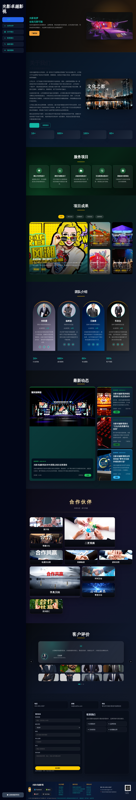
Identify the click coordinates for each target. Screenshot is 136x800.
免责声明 (92, 798)
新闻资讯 (61, 791)
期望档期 (37, 717)
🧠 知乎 (36, 794)
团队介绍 (61, 792)
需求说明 (37, 752)
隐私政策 (82, 798)
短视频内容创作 (76, 792)
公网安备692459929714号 (72, 798)
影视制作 (79, 216)
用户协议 (87, 798)
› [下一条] (130, 661)
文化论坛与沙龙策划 (78, 791)
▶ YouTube (46, 794)
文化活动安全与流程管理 (79, 789)
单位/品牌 (37, 738)
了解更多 (34, 33)
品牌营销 (99, 216)
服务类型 (37, 724)
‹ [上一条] (31, 661)
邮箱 (36, 731)
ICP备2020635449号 (61, 798)
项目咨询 (88, 794)
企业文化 (88, 789)
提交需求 (57, 768)
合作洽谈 (88, 791)
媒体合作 (88, 787)
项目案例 (61, 787)
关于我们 (61, 789)
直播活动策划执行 (77, 787)
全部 (61, 216)
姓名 (36, 745)
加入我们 (88, 792)
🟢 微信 (48, 789)
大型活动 (89, 216)
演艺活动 (70, 216)
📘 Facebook (38, 789)
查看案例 (45, 125)
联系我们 (61, 794)
